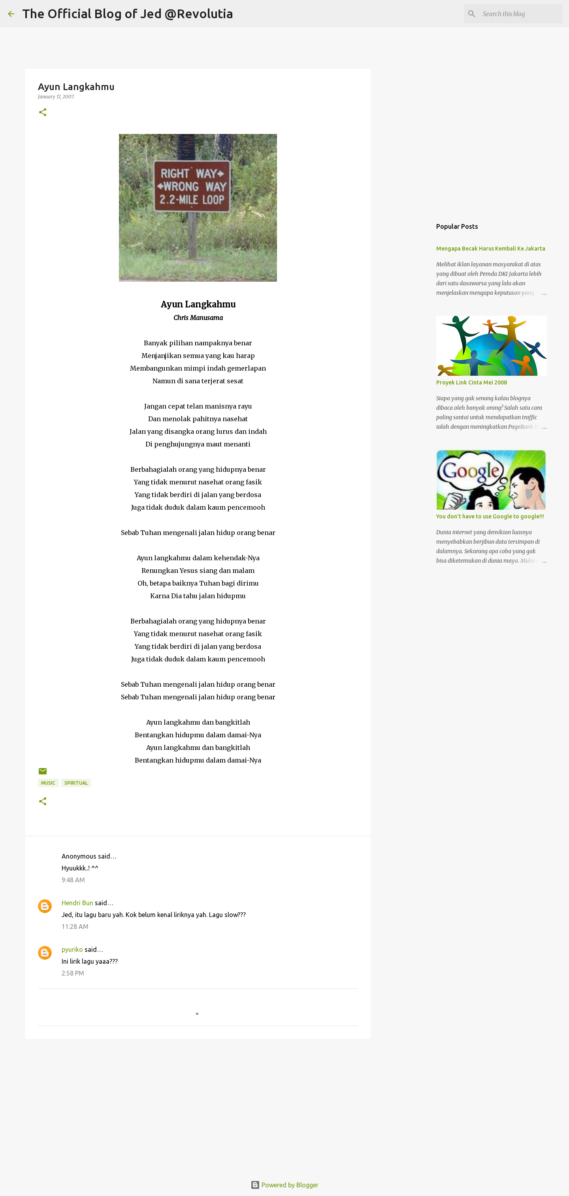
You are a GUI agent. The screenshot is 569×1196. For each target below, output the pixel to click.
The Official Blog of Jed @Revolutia (127, 13)
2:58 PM (73, 973)
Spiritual (76, 782)
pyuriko (72, 949)
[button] (42, 112)
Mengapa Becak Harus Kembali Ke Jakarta (490, 248)
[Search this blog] (521, 13)
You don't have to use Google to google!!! (490, 516)
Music (48, 782)
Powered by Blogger (284, 1184)
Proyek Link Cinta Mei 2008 (471, 382)
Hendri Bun (77, 902)
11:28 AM (75, 926)
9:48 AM (73, 879)
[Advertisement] (198, 1106)
